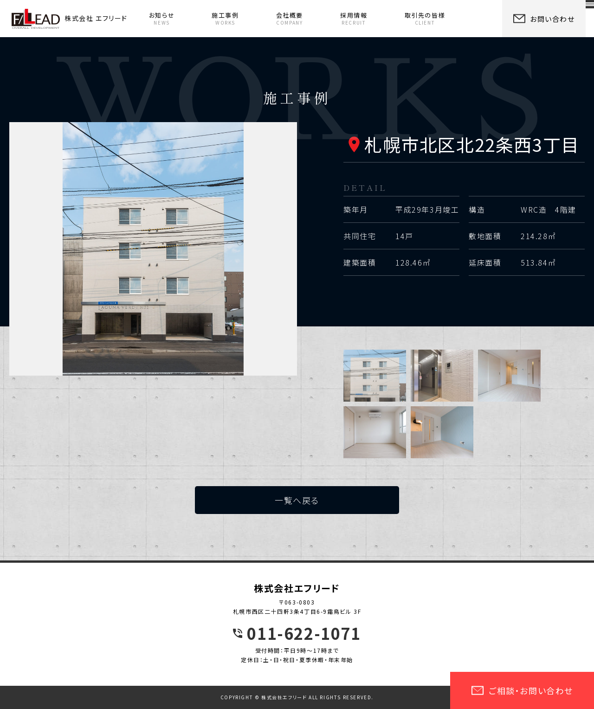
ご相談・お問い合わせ (522, 690)
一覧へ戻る (297, 500)
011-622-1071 (304, 633)
